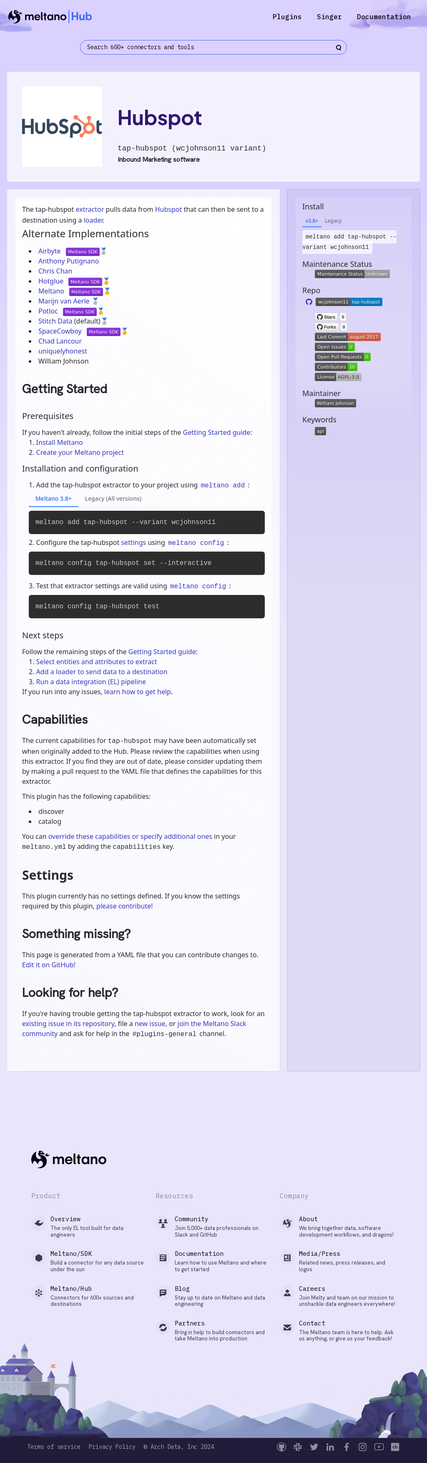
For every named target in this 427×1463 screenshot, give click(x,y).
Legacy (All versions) (113, 498)
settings (133, 542)
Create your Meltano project (80, 452)
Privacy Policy (112, 1446)
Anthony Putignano (68, 261)
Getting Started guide (216, 432)
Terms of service (53, 1446)
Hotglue (51, 281)
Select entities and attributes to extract (96, 661)
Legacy (333, 220)
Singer (329, 17)
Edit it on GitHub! (48, 964)
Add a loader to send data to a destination (102, 671)
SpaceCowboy (60, 331)
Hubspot (168, 209)
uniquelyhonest (62, 351)
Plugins (287, 17)
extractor (89, 209)
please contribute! (124, 906)
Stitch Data (56, 321)
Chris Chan (55, 271)
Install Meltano (59, 442)
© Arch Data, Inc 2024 (179, 1446)
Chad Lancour (60, 341)
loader (93, 220)
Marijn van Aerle (64, 301)
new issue (150, 1023)
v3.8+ (312, 220)
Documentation (384, 17)
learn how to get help (137, 691)
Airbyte (50, 251)
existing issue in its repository (68, 1023)
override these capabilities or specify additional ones (130, 836)
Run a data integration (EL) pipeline (91, 681)
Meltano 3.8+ (53, 498)
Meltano (52, 291)
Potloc (49, 311)
